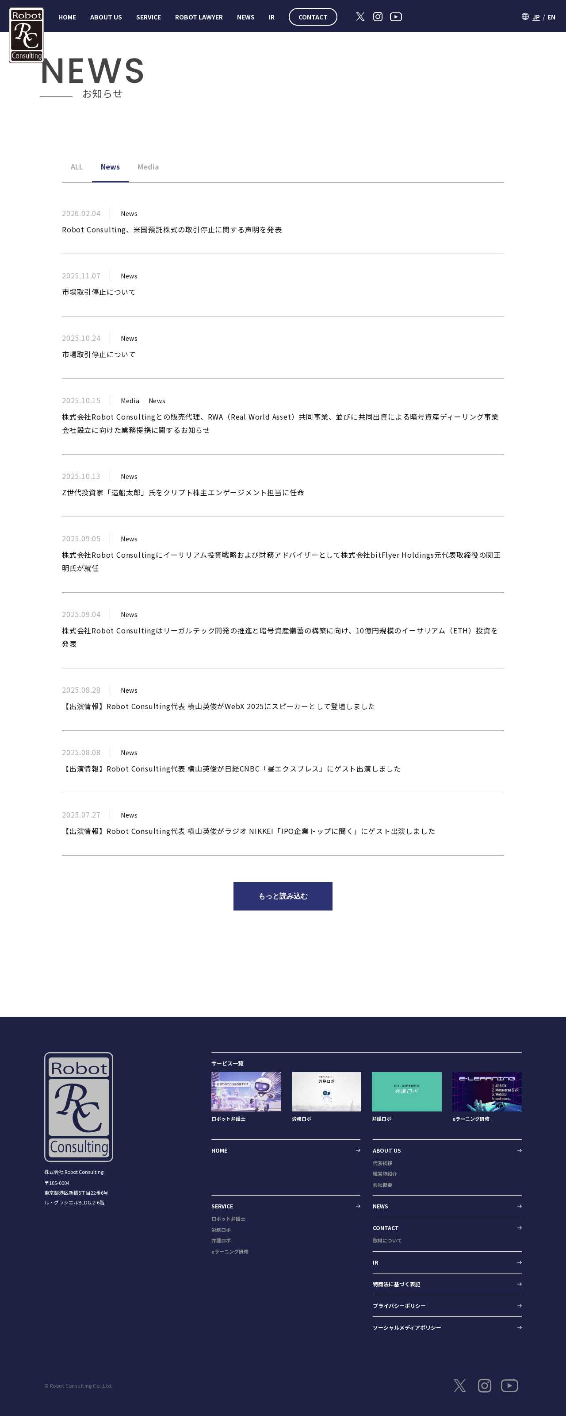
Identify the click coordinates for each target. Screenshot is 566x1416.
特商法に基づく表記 (397, 1284)
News (110, 166)
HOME (67, 16)
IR (272, 16)
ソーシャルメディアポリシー (407, 1327)
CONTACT (313, 16)
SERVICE (148, 16)
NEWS (246, 16)
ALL (77, 166)
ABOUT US (106, 16)
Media (148, 166)
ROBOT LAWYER (199, 16)
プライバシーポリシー (399, 1305)
